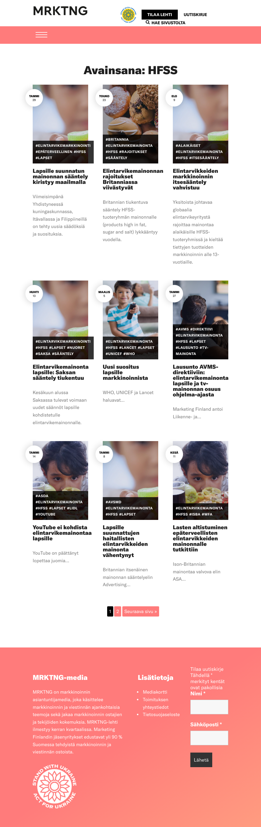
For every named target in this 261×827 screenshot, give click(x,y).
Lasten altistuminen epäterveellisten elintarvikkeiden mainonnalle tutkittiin (200, 538)
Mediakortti (155, 692)
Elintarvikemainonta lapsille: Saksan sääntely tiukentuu (60, 372)
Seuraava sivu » (140, 611)
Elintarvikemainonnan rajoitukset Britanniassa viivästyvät (133, 179)
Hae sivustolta (165, 22)
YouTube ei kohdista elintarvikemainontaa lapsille (62, 533)
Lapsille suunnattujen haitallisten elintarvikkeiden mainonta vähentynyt (125, 541)
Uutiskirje (195, 14)
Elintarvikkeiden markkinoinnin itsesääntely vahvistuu (195, 179)
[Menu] (41, 35)
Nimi (198, 693)
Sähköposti (206, 724)
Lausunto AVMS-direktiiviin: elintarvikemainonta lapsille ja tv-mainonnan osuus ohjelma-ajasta (201, 380)
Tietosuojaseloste (161, 715)
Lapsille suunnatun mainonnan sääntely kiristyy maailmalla (60, 176)
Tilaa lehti (159, 14)
